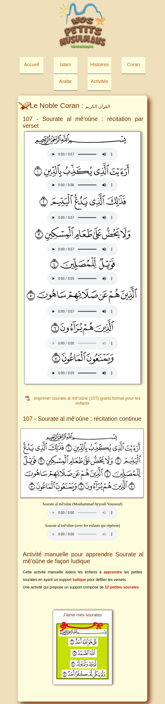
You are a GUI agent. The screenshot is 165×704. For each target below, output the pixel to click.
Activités (99, 81)
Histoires (99, 64)
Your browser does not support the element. (82, 154)
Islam (65, 64)
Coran (133, 64)
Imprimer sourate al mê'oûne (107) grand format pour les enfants (87, 401)
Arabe (65, 81)
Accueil (31, 64)
